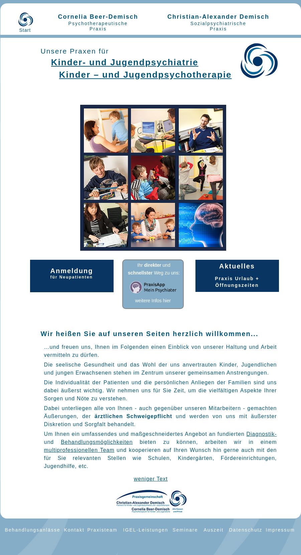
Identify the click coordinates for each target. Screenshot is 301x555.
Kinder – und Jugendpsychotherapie (145, 75)
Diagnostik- (261, 434)
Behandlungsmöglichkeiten (97, 442)
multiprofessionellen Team (79, 450)
